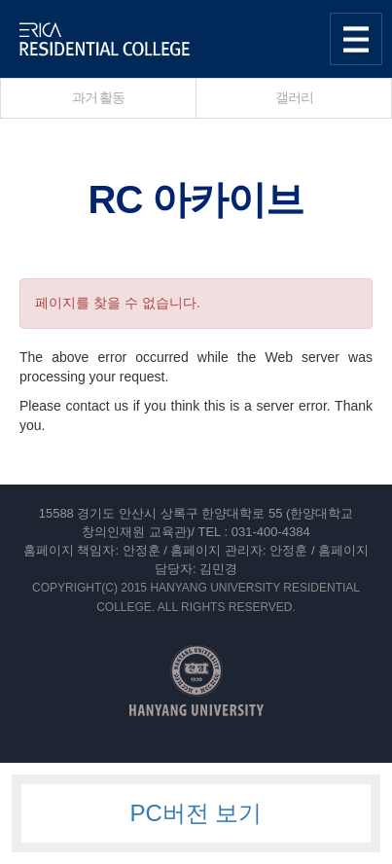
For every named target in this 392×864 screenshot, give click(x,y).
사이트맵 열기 (356, 39)
